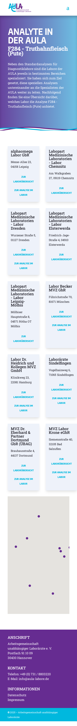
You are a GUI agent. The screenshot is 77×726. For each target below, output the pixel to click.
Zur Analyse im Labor (23, 192)
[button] (61, 551)
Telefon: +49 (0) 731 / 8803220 (29, 674)
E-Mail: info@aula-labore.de (28, 679)
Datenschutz (17, 695)
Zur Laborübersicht (23, 179)
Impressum (16, 700)
